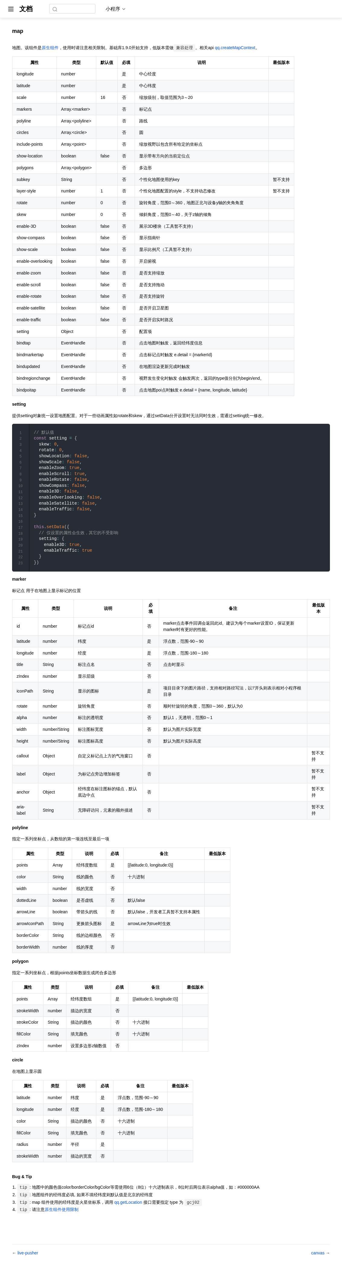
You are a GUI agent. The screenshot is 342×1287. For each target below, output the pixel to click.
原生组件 (50, 47)
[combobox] (73, 9)
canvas (318, 1266)
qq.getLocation (128, 1216)
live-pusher (28, 1266)
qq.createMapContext (235, 47)
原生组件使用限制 (61, 1223)
